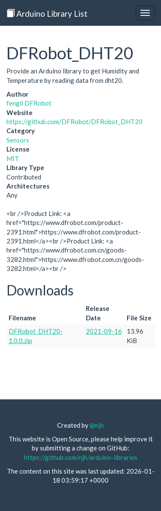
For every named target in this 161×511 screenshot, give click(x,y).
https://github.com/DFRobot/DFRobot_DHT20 (74, 121)
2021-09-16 (104, 331)
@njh (97, 425)
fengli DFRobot (29, 103)
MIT (12, 158)
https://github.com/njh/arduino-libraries (80, 457)
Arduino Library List (47, 13)
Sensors (17, 140)
